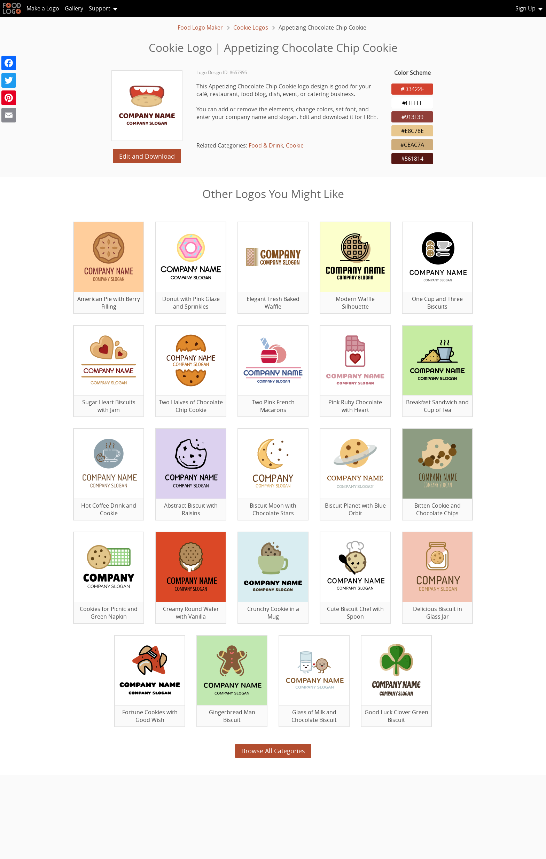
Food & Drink (266, 145)
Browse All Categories (273, 751)
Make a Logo (42, 8)
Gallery (74, 8)
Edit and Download (147, 156)
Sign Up (525, 8)
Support (99, 8)
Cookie (295, 145)
